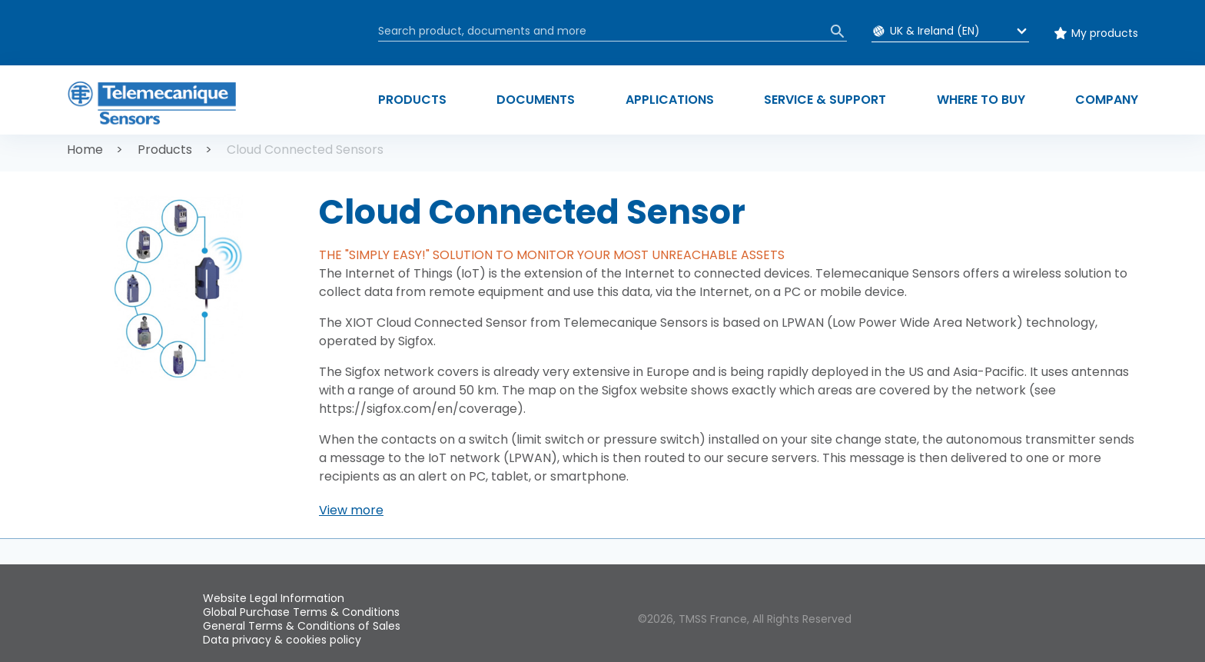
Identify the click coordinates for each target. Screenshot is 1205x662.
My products (1104, 33)
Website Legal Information (273, 598)
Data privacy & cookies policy (282, 639)
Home (85, 149)
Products (165, 149)
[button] (351, 510)
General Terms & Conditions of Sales (301, 626)
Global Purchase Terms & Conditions (301, 612)
